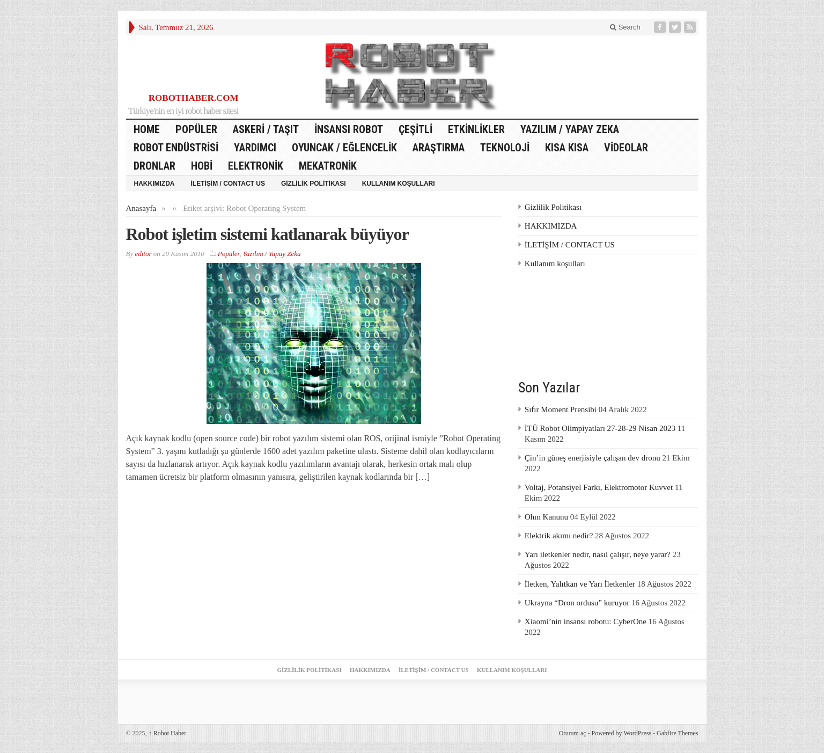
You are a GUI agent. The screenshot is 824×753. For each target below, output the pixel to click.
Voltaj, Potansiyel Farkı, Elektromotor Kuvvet (599, 487)
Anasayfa (141, 208)
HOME (147, 129)
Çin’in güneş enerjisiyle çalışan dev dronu (592, 458)
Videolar (626, 147)
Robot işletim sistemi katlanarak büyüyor (267, 234)
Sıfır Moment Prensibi (561, 409)
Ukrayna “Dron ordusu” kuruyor (577, 602)
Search (625, 27)
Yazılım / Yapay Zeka (569, 129)
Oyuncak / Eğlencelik (344, 147)
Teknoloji (504, 147)
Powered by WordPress (621, 733)
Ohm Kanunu (546, 517)
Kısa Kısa (566, 147)
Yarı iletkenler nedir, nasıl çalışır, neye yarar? (598, 554)
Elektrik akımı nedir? (559, 535)
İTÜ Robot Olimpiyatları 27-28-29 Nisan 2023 (600, 428)
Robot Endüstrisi (176, 147)
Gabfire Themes (677, 733)
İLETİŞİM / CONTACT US (228, 183)
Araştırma (439, 147)
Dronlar (154, 165)
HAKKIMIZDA (154, 183)
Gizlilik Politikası (313, 183)
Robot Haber (168, 733)
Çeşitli (415, 129)
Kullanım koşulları (398, 183)
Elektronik (255, 165)
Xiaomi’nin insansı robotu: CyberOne (585, 621)
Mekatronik (328, 165)
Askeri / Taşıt (266, 129)
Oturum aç (572, 733)
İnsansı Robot (348, 129)
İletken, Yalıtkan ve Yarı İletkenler (580, 584)
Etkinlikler (476, 129)
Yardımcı (255, 147)
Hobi (201, 165)
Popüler (196, 129)
